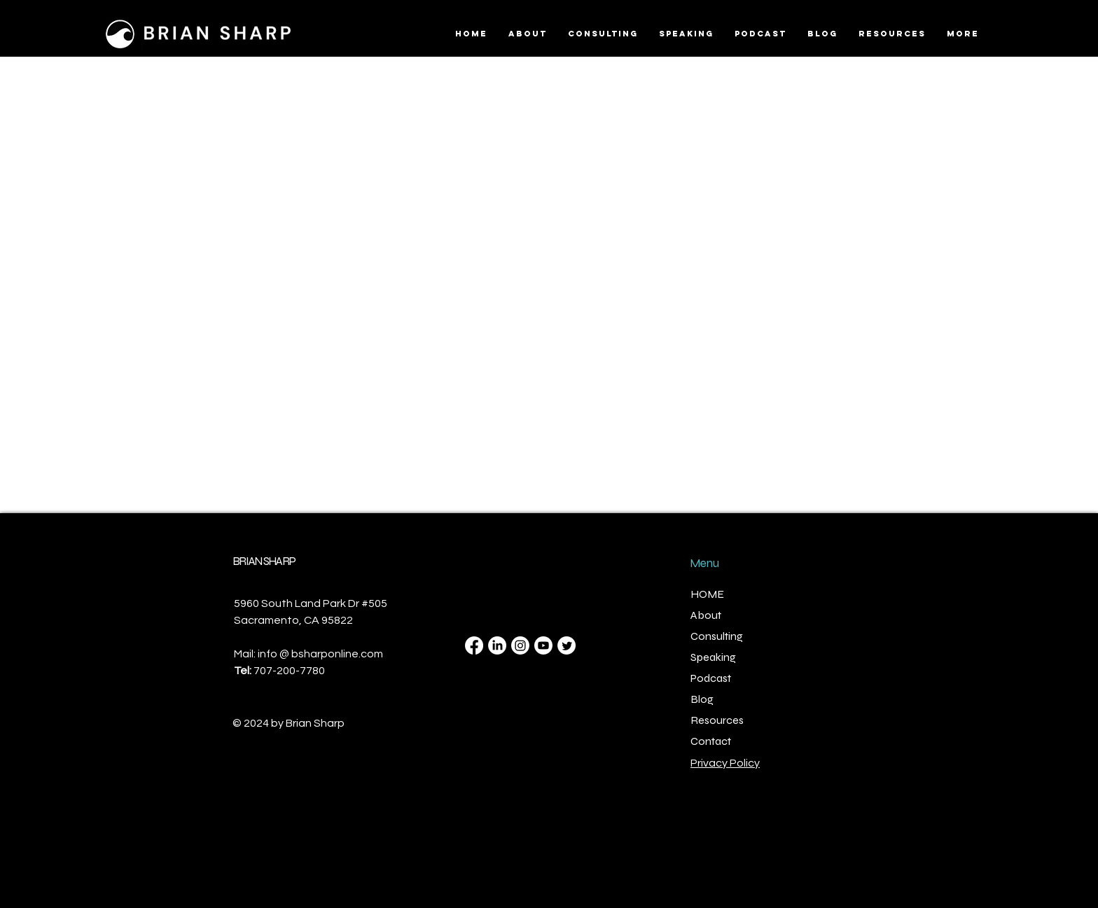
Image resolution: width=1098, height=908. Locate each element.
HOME (707, 594)
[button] (892, 33)
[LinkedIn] (497, 645)
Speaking (713, 657)
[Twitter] (566, 645)
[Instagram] (520, 645)
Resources (717, 720)
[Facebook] (474, 645)
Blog (702, 699)
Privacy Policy (725, 763)
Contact (710, 741)
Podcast (710, 678)
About (705, 615)
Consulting (716, 636)
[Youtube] (543, 645)
